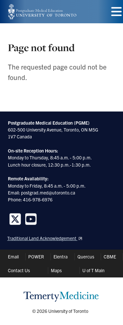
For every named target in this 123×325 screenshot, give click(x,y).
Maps (56, 270)
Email (13, 256)
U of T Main (93, 270)
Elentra (60, 256)
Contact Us (19, 270)
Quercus (85, 256)
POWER (36, 256)
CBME (110, 256)
